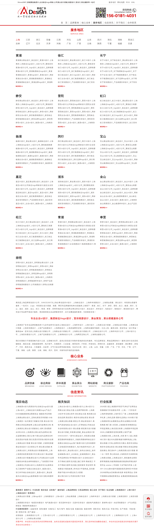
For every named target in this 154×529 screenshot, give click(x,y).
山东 (89, 40)
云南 (89, 43)
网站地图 (121, 2)
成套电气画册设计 (93, 503)
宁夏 (110, 43)
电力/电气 (61, 509)
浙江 (38, 40)
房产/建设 (31, 512)
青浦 (43, 309)
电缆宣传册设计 (37, 503)
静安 (110, 306)
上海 (18, 40)
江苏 (28, 40)
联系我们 (31, 493)
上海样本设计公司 (103, 515)
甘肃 (130, 43)
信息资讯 (109, 23)
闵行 (132, 306)
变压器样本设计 (65, 503)
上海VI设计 (131, 490)
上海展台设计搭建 (108, 496)
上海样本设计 (94, 496)
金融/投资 (34, 509)
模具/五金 (106, 509)
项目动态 (44, 490)
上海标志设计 (21, 493)
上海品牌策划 (71, 490)
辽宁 (28, 43)
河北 (69, 40)
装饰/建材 (43, 509)
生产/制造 (124, 509)
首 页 (64, 23)
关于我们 (120, 23)
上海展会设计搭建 (23, 496)
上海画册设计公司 (32, 515)
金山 (32, 309)
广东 (69, 43)
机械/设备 (79, 509)
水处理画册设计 (120, 503)
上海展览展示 (122, 496)
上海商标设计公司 (121, 515)
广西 (79, 43)
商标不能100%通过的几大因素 (70, 472)
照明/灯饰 (23, 512)
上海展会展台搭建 (33, 518)
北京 (38, 43)
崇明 (54, 309)
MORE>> (19, 86)
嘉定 (21, 309)
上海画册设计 (120, 490)
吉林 (18, 43)
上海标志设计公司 (85, 515)
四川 (99, 40)
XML (133, 2)
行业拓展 (36, 490)
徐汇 (99, 306)
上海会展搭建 (70, 496)
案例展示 (19, 490)
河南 (59, 43)
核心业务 (86, 23)
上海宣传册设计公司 (66, 515)
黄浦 (93, 306)
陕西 (99, 43)
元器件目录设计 (79, 503)
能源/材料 (88, 509)
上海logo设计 (37, 496)
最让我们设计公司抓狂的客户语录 (71, 476)
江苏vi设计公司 (49, 515)
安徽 (48, 40)
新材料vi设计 (107, 503)
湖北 (110, 40)
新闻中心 (27, 490)
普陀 (115, 306)
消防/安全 (97, 509)
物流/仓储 (70, 509)
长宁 (104, 306)
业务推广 (52, 490)
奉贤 (48, 309)
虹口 (121, 306)
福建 (120, 43)
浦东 (27, 309)
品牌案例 (74, 23)
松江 (38, 309)
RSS (128, 2)
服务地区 (112, 2)
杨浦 (126, 306)
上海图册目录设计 (23, 503)
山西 (79, 40)
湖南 (120, 40)
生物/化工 (52, 509)
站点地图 (110, 490)
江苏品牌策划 (83, 490)
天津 (48, 43)
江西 (59, 40)
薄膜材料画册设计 (29, 506)
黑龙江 (131, 40)
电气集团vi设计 (51, 503)
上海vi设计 (59, 496)
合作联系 (132, 23)
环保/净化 (115, 509)
